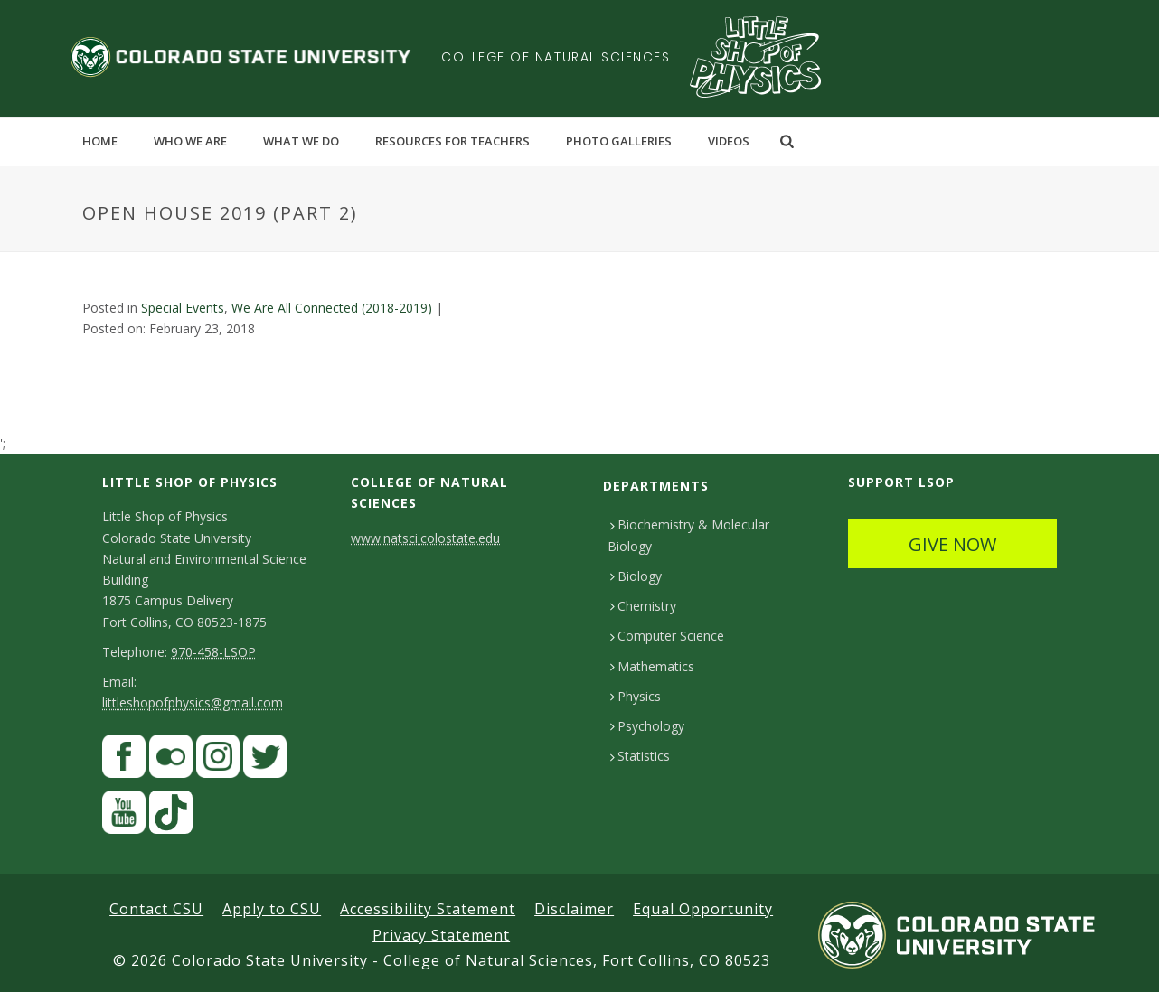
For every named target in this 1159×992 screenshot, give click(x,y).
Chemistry (643, 605)
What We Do (301, 141)
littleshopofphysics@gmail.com (192, 702)
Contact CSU (156, 909)
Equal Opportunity (703, 909)
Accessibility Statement (427, 909)
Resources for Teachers (452, 141)
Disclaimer (574, 909)
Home (100, 141)
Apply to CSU (271, 909)
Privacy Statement (441, 935)
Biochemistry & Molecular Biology (688, 535)
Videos (728, 141)
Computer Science (667, 635)
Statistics (640, 755)
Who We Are (190, 141)
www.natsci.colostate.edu (425, 538)
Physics (635, 696)
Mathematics (652, 666)
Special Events (182, 307)
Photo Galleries (619, 141)
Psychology (647, 726)
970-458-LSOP (213, 651)
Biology (636, 576)
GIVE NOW (952, 544)
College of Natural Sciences (556, 57)
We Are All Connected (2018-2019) (331, 307)
